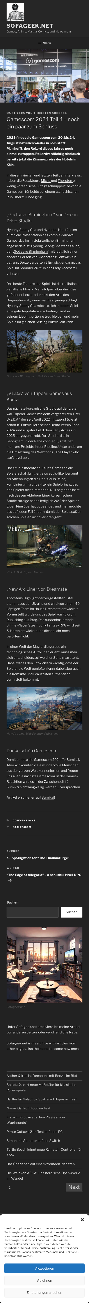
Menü (44, 43)
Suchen (12, 902)
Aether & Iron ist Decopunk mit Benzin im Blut (42, 1076)
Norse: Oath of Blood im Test (28, 1108)
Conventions (24, 820)
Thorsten (65, 181)
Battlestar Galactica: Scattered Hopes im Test (42, 1099)
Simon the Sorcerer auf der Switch (33, 1141)
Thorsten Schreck (50, 113)
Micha (46, 181)
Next (74, 1187)
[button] (82, 1220)
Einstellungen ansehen (44, 1293)
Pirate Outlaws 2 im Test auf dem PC (35, 1132)
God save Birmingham (31, 252)
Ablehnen (44, 1281)
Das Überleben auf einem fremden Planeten (41, 1164)
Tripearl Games (25, 414)
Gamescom (22, 827)
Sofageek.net (30, 26)
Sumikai (48, 797)
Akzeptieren (44, 1269)
